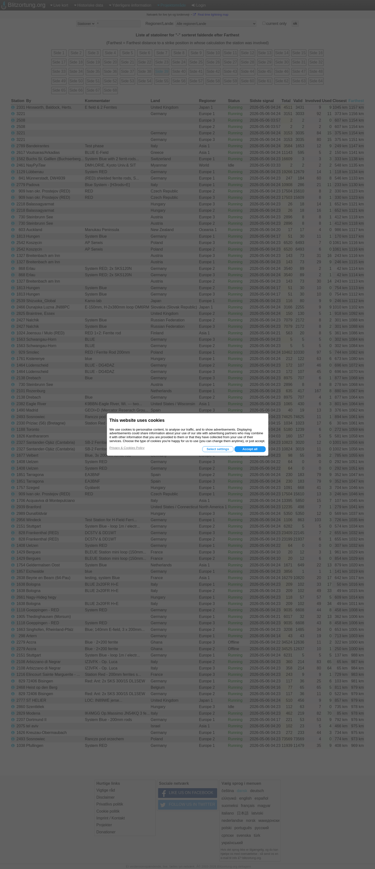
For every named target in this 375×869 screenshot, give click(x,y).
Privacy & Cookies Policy (127, 448)
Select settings (218, 449)
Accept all (250, 449)
